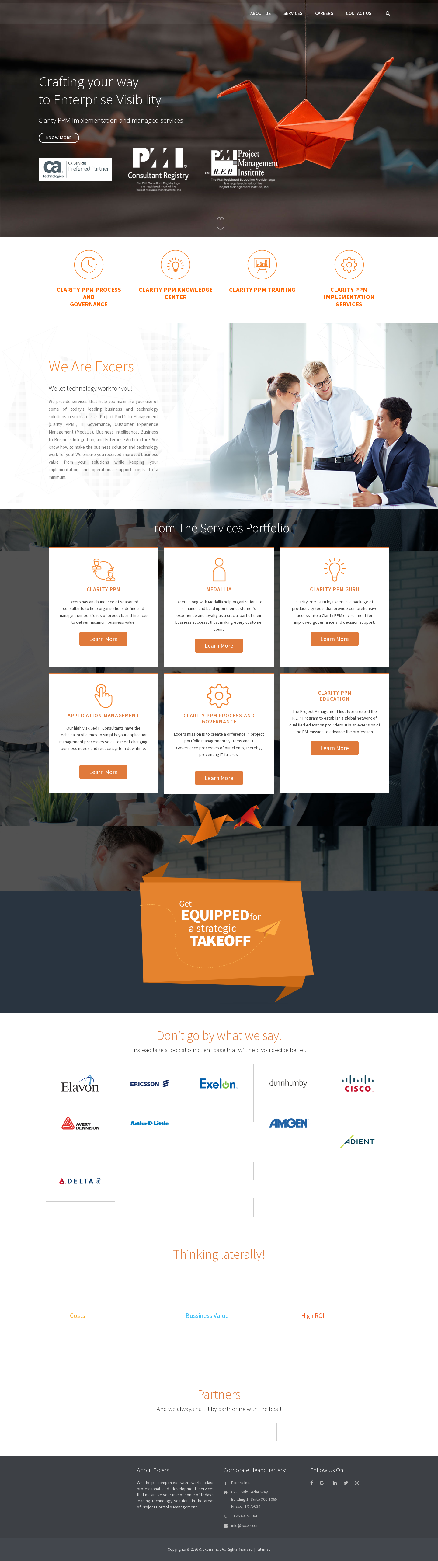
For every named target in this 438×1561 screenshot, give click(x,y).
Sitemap (264, 1549)
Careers (324, 13)
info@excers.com (245, 1525)
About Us (260, 13)
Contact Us (358, 13)
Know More (63, 143)
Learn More (103, 637)
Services (292, 13)
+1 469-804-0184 (244, 1515)
